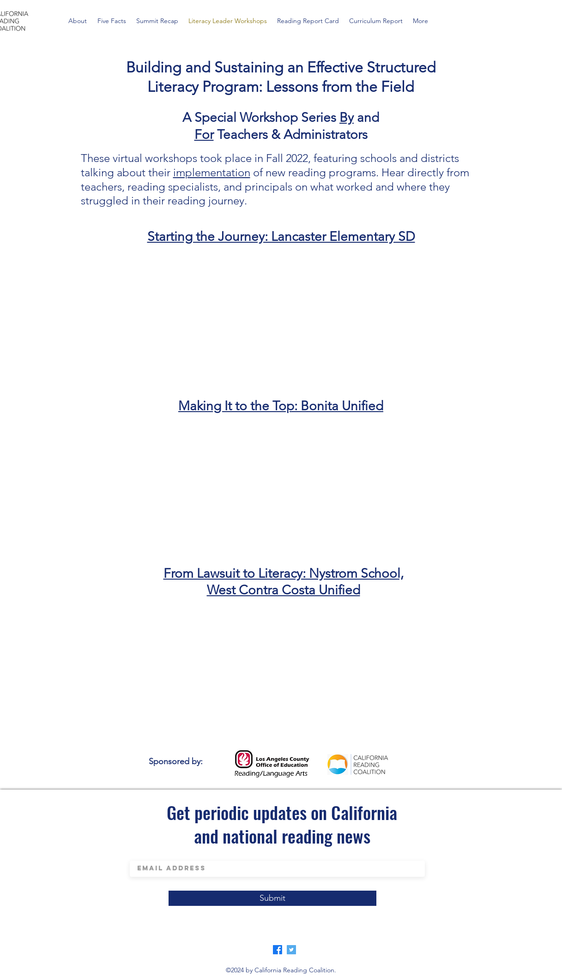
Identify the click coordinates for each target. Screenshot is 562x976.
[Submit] (272, 898)
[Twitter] (291, 949)
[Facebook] (277, 949)
